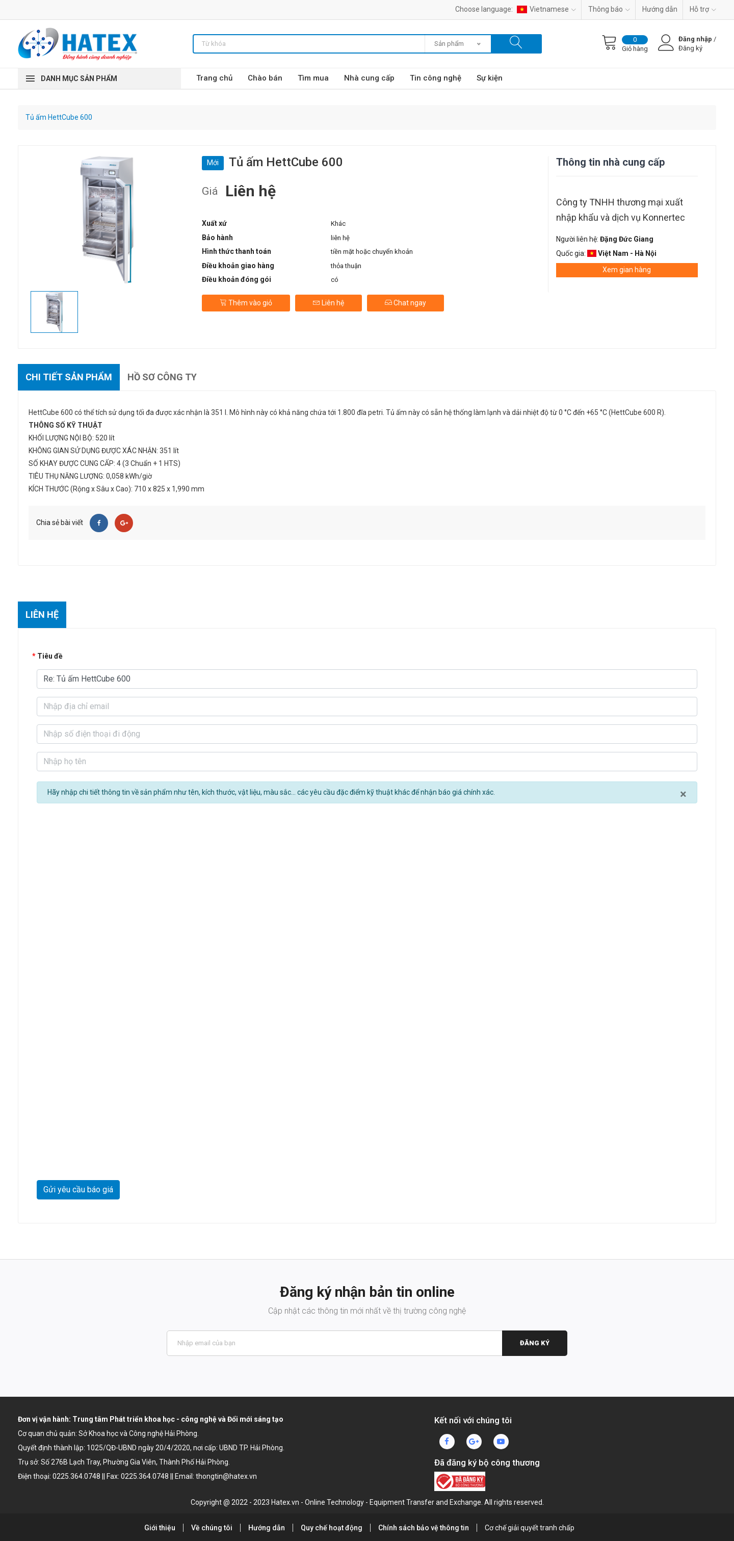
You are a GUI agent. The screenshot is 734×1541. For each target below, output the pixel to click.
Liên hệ (328, 303)
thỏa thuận (346, 266)
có (334, 279)
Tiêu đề (50, 656)
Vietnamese (546, 9)
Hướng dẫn (659, 9)
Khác (338, 223)
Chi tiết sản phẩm (68, 377)
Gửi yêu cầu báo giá (78, 1189)
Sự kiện (490, 78)
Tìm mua (313, 78)
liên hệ (340, 238)
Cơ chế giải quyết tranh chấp (529, 1528)
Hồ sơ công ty (162, 377)
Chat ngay (405, 303)
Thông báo (609, 9)
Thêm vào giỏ (246, 303)
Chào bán (265, 78)
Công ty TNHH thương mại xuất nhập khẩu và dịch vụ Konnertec (620, 210)
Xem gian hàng (626, 270)
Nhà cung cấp (369, 78)
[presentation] (114, 1155)
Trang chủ (214, 78)
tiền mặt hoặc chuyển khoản (372, 251)
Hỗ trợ (703, 9)
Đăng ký (534, 1343)
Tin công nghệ (435, 78)
